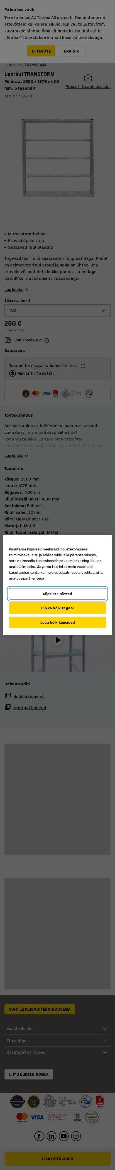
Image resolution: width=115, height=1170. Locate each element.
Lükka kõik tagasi (57, 608)
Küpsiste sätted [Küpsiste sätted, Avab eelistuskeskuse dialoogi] (57, 593)
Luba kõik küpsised (57, 622)
